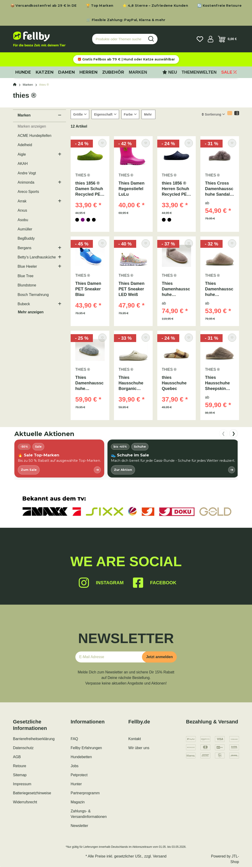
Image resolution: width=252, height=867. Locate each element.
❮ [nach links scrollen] (223, 433)
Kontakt (134, 739)
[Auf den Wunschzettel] (102, 143)
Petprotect (79, 775)
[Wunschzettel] (200, 39)
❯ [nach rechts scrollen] (233, 433)
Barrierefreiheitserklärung (34, 739)
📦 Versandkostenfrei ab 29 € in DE (43, 5)
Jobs (75, 766)
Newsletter (79, 826)
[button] (210, 39)
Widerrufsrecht (25, 802)
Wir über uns (138, 748)
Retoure (19, 766)
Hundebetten (81, 757)
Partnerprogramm (85, 793)
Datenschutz (23, 748)
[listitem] (59, 458)
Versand (160, 856)
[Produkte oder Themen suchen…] (118, 39)
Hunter (76, 784)
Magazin (78, 802)
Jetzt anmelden (159, 657)
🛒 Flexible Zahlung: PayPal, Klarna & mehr (125, 20)
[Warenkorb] (227, 39)
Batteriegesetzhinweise (32, 793)
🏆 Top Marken (99, 5)
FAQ (74, 739)
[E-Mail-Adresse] (110, 657)
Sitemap (20, 775)
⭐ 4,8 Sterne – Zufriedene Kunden (155, 5)
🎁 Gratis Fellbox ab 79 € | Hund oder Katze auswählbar (126, 59)
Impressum (22, 784)
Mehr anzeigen (31, 312)
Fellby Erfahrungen (86, 748)
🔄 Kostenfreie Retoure (219, 5)
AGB (17, 757)
